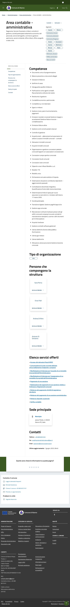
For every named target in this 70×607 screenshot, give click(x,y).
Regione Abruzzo (7, 2)
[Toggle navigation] (3, 8)
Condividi (50, 23)
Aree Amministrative (7, 529)
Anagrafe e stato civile (24, 526)
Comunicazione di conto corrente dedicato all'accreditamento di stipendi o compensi (43, 366)
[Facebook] (56, 8)
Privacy (16, 601)
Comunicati (56, 529)
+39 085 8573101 (40, 437)
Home (3, 15)
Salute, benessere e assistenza (40, 544)
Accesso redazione (64, 604)
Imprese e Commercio (24, 535)
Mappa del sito (6, 604)
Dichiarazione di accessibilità (39, 569)
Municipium (54, 604)
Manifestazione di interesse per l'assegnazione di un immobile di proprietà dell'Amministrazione (46, 377)
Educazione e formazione (42, 526)
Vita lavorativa (22, 532)
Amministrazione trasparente (40, 558)
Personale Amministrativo (8, 541)
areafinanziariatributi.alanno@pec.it (42, 440)
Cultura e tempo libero (24, 529)
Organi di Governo (6, 526)
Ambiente (38, 540)
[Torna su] (66, 603)
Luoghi (54, 540)
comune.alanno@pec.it (7, 579)
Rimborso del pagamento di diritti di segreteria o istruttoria (45, 391)
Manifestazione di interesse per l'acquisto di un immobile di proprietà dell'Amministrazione (47, 372)
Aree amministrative (25, 15)
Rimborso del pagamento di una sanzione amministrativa (48, 395)
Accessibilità (8, 601)
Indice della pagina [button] (13, 66)
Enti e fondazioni (5, 535)
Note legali (38, 565)
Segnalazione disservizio (25, 559)
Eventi (54, 543)
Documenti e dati (6, 544)
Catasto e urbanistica (24, 538)
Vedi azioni (58, 23)
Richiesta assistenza (24, 565)
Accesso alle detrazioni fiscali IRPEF (41, 362)
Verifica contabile (35, 402)
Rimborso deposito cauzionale (40, 399)
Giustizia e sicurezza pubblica (41, 530)
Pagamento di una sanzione (39, 381)
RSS (2, 601)
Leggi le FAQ (21, 562)
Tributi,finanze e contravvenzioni (39, 535)
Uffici (2, 532)
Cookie (22, 601)
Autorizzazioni (39, 548)
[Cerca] (67, 8)
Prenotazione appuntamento (22, 555)
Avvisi (54, 532)
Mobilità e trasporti (23, 541)
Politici (3, 538)
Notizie (54, 526)
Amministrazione (12, 15)
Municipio (38, 416)
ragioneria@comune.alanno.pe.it (42, 444)
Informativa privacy (40, 562)
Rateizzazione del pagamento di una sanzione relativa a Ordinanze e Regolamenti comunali (47, 386)
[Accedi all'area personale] (63, 2)
